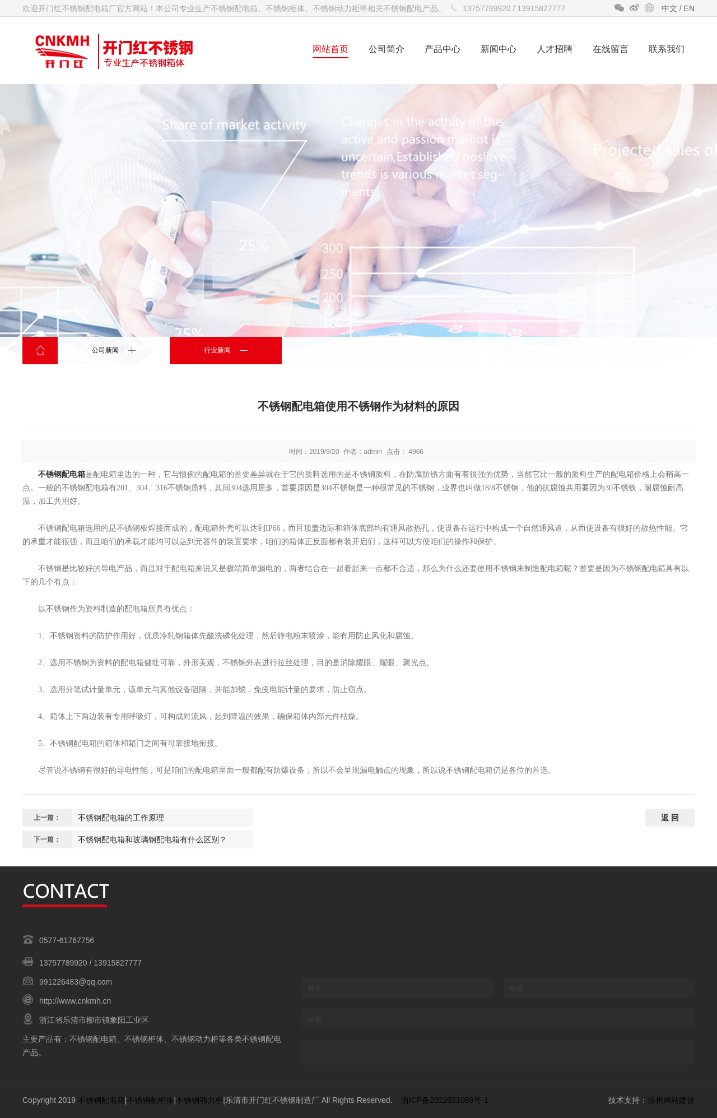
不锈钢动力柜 (199, 1100)
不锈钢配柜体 (150, 1100)
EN (689, 8)
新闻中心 (498, 49)
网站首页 (330, 49)
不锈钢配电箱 (61, 474)
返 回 (670, 817)
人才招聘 (554, 49)
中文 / (673, 8)
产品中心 (442, 49)
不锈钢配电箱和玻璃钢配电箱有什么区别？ (152, 839)
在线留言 (610, 49)
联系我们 (667, 49)
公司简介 (386, 49)
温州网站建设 (671, 1100)
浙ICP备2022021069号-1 (444, 1100)
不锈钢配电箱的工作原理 (121, 817)
